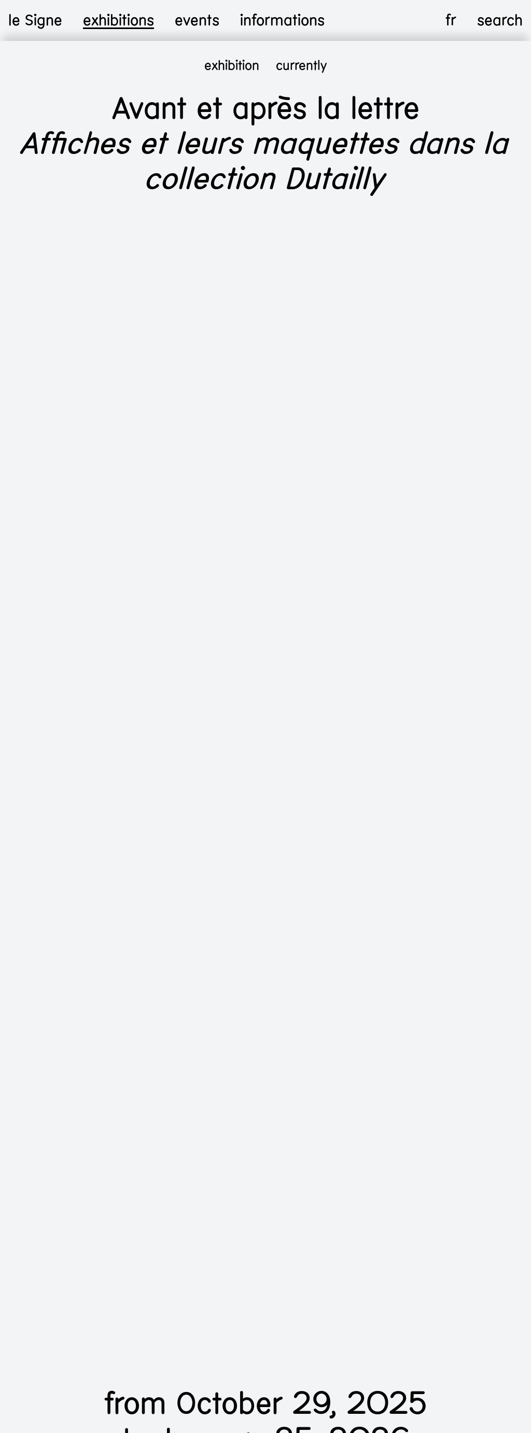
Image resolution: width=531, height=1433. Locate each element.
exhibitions (118, 20)
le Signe (35, 20)
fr (450, 20)
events (197, 20)
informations (282, 20)
